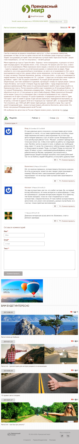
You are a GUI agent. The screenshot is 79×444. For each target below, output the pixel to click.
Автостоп (63, 27)
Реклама (52, 440)
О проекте (27, 440)
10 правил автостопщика (39, 385)
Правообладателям (40, 440)
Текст (6, 249)
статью (65, 110)
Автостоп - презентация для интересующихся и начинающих (39, 355)
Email (6, 240)
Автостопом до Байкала (39, 326)
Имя (5, 231)
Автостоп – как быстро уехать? (39, 414)
